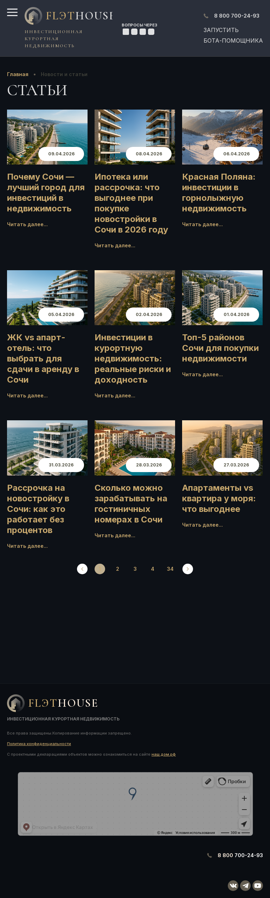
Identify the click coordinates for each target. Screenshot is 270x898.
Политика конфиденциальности (39, 743)
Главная (17, 74)
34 (170, 569)
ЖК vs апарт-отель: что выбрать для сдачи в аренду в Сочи (43, 358)
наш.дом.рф (164, 754)
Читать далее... (27, 224)
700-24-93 (236, 15)
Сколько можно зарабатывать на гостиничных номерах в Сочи (131, 504)
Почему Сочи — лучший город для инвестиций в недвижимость (46, 192)
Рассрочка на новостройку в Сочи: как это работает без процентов (38, 509)
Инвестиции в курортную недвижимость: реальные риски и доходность (133, 358)
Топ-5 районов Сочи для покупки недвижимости (220, 348)
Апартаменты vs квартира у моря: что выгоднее (219, 498)
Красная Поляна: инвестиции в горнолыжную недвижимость (219, 192)
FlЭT (77, 16)
